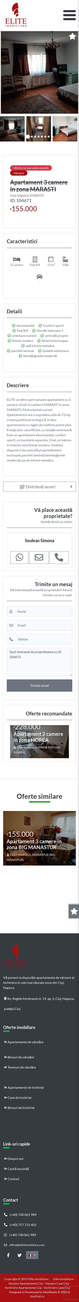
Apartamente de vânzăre (23, 1042)
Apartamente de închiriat (24, 1087)
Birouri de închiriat (19, 1108)
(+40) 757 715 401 (20, 1225)
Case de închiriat (18, 1097)
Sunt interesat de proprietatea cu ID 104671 (39, 662)
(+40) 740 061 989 (20, 1215)
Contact (11, 1179)
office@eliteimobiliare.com (24, 1245)
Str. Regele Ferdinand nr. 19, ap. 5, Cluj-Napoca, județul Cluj (39, 1000)
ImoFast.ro (37, 1296)
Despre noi (13, 1159)
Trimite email (39, 685)
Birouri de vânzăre (19, 1057)
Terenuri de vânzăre (20, 1067)
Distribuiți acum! (38, 486)
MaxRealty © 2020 (55, 1292)
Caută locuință (16, 1169)
